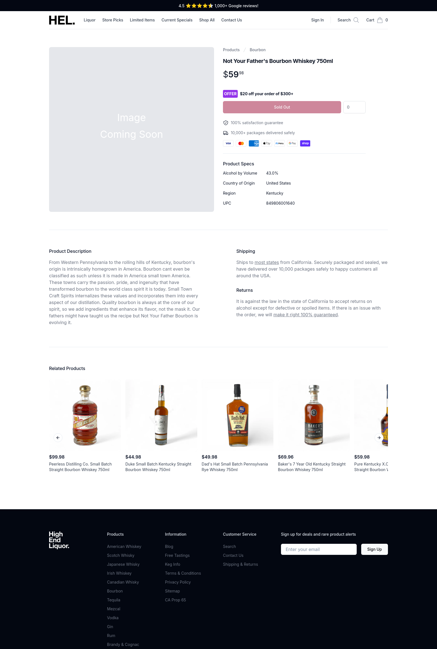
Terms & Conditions (183, 573)
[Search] (348, 20)
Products (231, 49)
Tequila (113, 599)
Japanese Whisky (123, 564)
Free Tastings (177, 555)
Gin (110, 626)
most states (267, 262)
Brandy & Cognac (123, 644)
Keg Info (172, 564)
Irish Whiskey (119, 573)
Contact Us (231, 20)
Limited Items (142, 20)
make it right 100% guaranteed (305, 314)
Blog (169, 546)
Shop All (207, 20)
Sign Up (374, 549)
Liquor (89, 20)
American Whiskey (124, 546)
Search (229, 546)
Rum (111, 635)
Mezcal (113, 608)
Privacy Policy (178, 582)
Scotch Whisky (120, 555)
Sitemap (172, 591)
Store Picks (112, 20)
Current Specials (177, 20)
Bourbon (258, 49)
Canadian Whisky (123, 582)
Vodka (112, 617)
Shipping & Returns (240, 564)
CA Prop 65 (175, 599)
